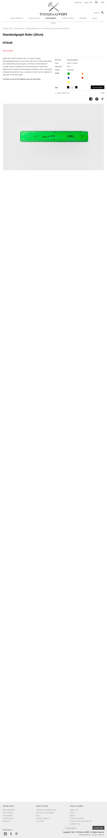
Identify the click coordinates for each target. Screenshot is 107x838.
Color (57, 73)
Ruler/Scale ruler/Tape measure (55, 28)
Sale (94, 22)
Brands (83, 22)
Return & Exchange (45, 813)
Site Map (40, 821)
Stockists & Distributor (81, 821)
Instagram (5, 833)
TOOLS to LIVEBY (53, 16)
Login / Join (88, 2)
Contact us (75, 824)
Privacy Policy (43, 818)
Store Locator (77, 818)
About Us (74, 810)
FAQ (102, 93)
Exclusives (34, 22)
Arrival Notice (98, 87)
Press (72, 816)
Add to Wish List (63, 93)
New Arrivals (16, 22)
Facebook (10, 833)
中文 (102, 2)
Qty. (56, 87)
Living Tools (68, 22)
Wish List (78, 2)
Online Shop (8, 28)
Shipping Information (46, 810)
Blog (72, 813)
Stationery (50, 22)
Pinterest (16, 833)
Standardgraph (32, 28)
